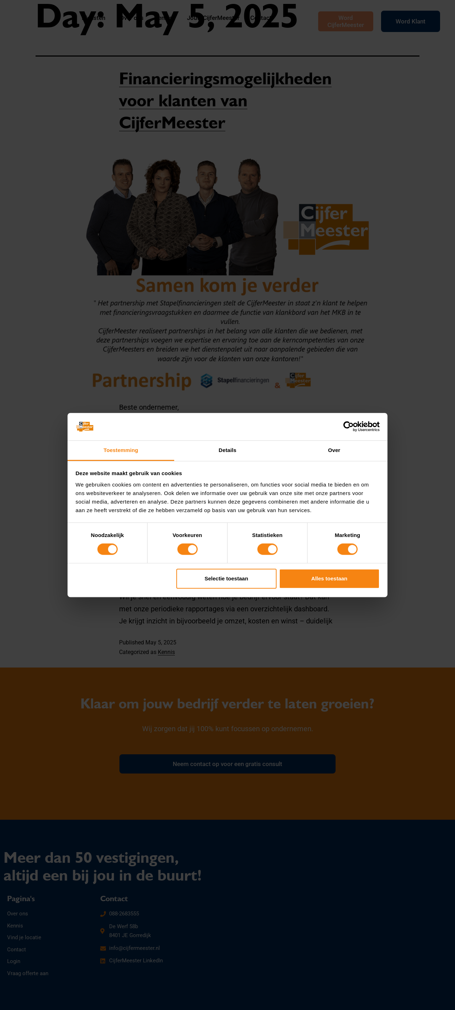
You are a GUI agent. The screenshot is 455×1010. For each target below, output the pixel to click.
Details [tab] (227, 450)
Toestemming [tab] (120, 450)
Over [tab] (334, 450)
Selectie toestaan (226, 578)
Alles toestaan (329, 578)
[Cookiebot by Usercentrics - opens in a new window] (348, 426)
